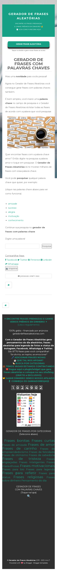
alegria (11, 212)
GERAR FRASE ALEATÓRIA (28, 44)
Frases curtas (43, 440)
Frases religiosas (28, 477)
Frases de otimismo (15, 455)
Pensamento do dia (34, 480)
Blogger (29, 563)
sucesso (12, 208)
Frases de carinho (19, 448)
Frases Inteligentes (32, 462)
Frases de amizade (14, 444)
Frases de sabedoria (42, 455)
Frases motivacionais (37, 466)
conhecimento (16, 220)
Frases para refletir (19, 473)
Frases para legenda (40, 469)
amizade (12, 203)
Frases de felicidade (42, 452)
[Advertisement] (28, 529)
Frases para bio (13, 469)
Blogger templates (40, 563)
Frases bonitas (16, 440)
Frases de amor (41, 444)
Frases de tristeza (21, 459)
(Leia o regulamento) (28, 321)
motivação (13, 216)
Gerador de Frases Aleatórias (28, 16)
